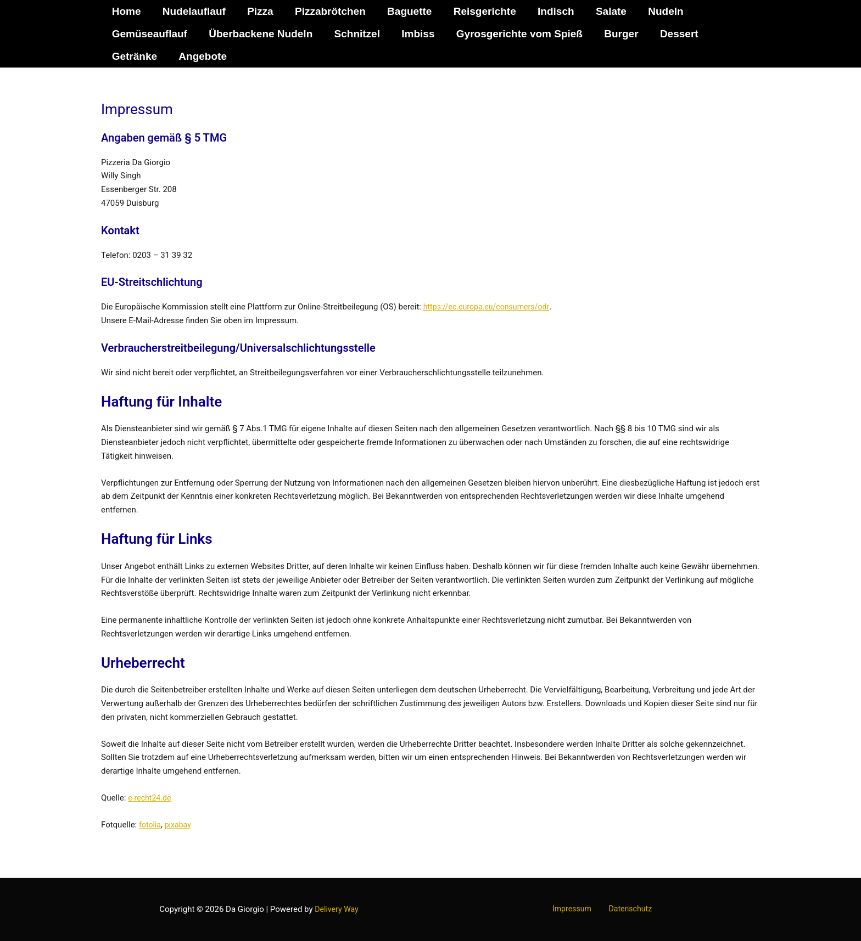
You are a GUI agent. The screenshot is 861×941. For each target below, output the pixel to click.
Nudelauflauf (193, 11)
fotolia (151, 825)
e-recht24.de (151, 798)
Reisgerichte (481, 11)
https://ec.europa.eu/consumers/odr (490, 307)
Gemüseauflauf (149, 34)
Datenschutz (627, 909)
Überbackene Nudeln (259, 34)
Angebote (201, 56)
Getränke (133, 56)
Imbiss (415, 34)
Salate (605, 11)
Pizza (258, 11)
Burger (617, 34)
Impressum (574, 909)
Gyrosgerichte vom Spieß (516, 34)
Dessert (674, 34)
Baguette (406, 11)
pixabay (180, 825)
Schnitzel (355, 34)
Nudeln (659, 11)
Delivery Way (337, 909)
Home (126, 11)
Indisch (551, 11)
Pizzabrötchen (327, 11)
